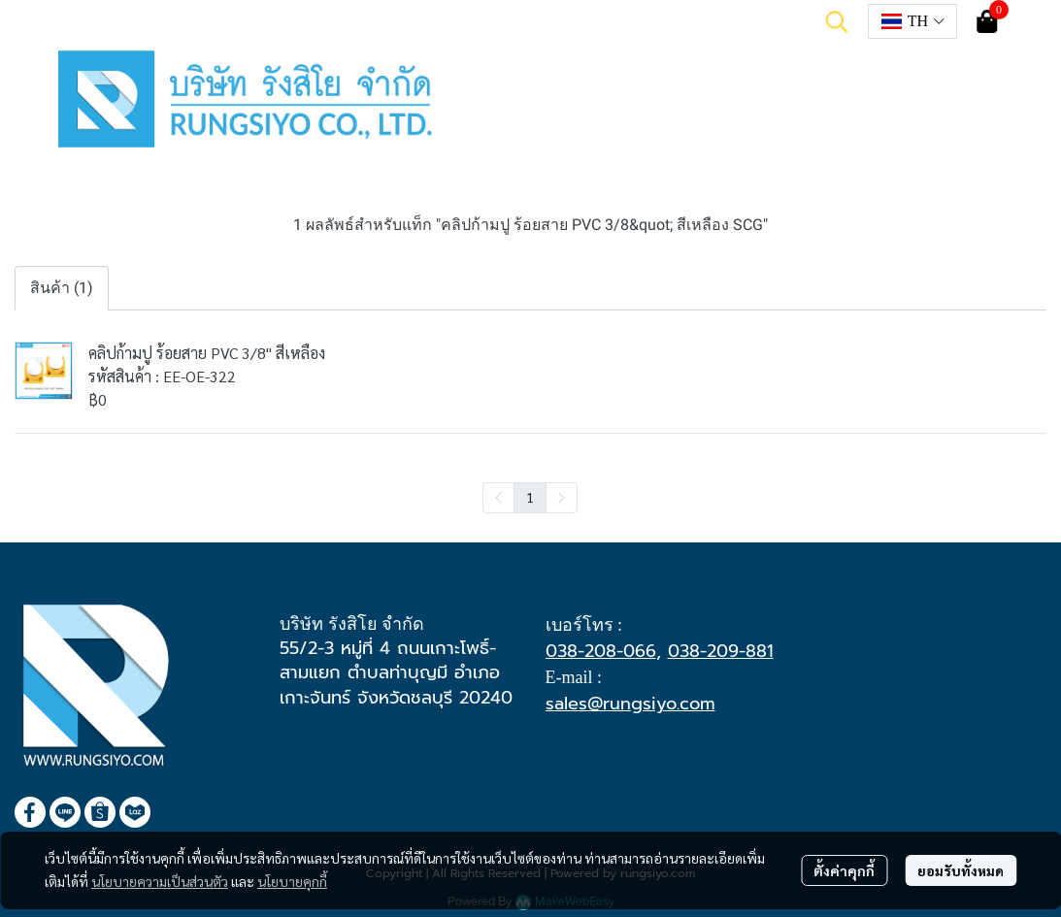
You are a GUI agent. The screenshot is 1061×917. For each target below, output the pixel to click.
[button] (836, 21)
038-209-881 (721, 651)
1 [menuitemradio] (530, 497)
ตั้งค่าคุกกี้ (844, 870)
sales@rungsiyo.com (630, 703)
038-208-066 (601, 651)
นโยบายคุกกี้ (292, 881)
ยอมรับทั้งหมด (960, 870)
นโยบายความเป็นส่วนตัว (159, 881)
